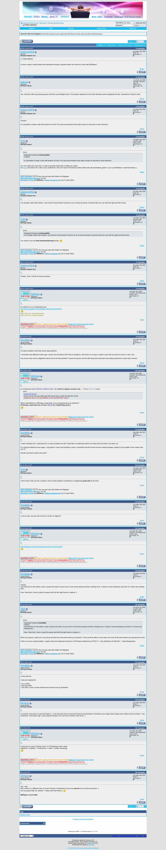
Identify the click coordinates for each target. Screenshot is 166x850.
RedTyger (91, 844)
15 (88, 848)
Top (144, 836)
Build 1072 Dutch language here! (81, 324)
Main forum (43, 23)
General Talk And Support (56, 23)
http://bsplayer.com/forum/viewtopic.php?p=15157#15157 (42, 547)
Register (31, 28)
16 (90, 848)
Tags (21, 811)
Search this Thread (124, 45)
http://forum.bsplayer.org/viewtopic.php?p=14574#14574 (41, 309)
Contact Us (115, 836)
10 (78, 848)
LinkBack (100, 45)
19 (95, 848)
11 (80, 848)
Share (142, 69)
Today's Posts (101, 28)
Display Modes (139, 45)
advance (23, 814)
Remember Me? (140, 23)
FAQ (51, 28)
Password (119, 25)
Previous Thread (79, 819)
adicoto (24, 82)
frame (28, 814)
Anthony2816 (27, 52)
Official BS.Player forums (30, 23)
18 (94, 848)
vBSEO (89, 843)
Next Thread (88, 819)
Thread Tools (111, 45)
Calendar (71, 28)
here (25, 168)
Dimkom (25, 703)
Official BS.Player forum (128, 836)
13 (84, 848)
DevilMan (25, 340)
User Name (119, 22)
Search (133, 28)
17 (92, 848)
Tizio (23, 140)
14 (86, 848)
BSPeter (35, 294)
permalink (141, 48)
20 (97, 848)
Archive (139, 836)
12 (82, 848)
